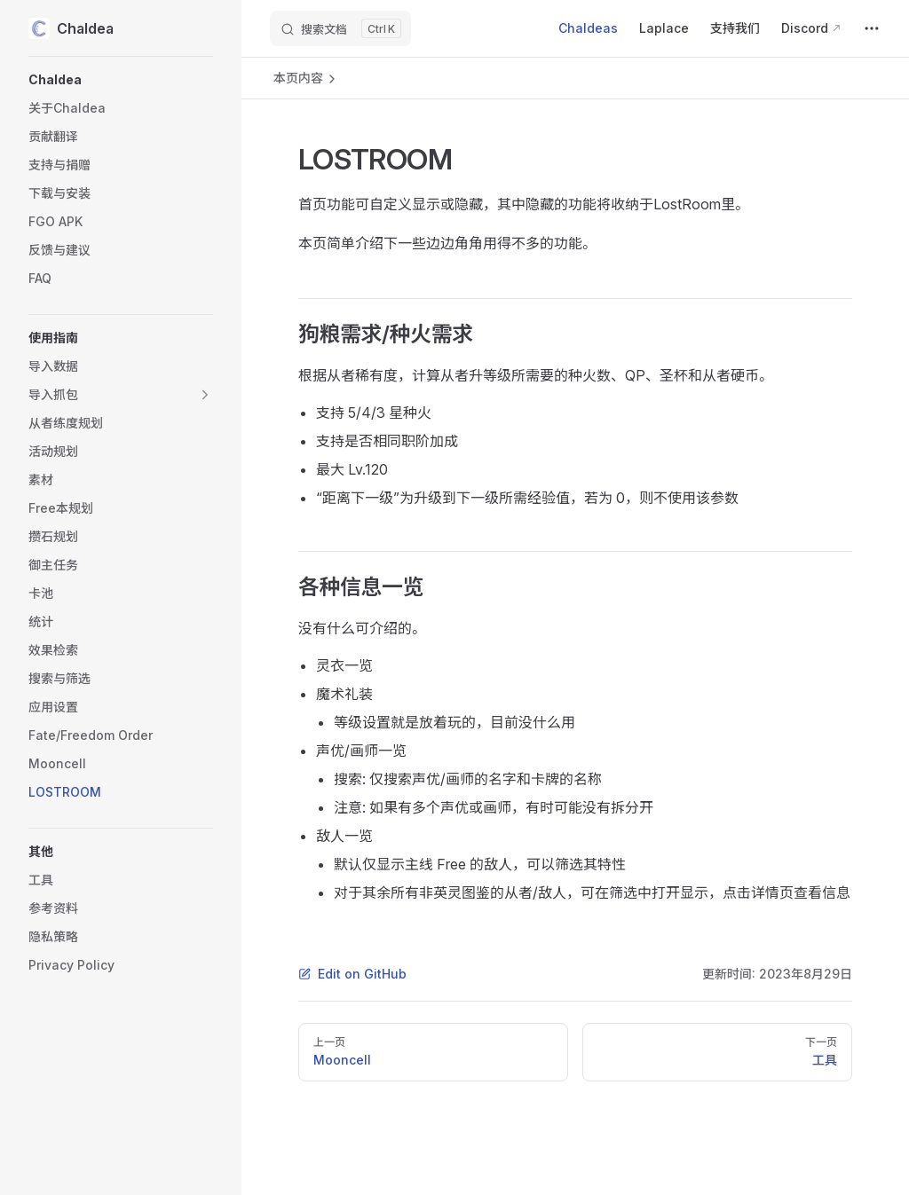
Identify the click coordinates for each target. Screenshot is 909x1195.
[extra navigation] (871, 28)
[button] (120, 80)
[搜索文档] (340, 28)
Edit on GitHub (352, 973)
